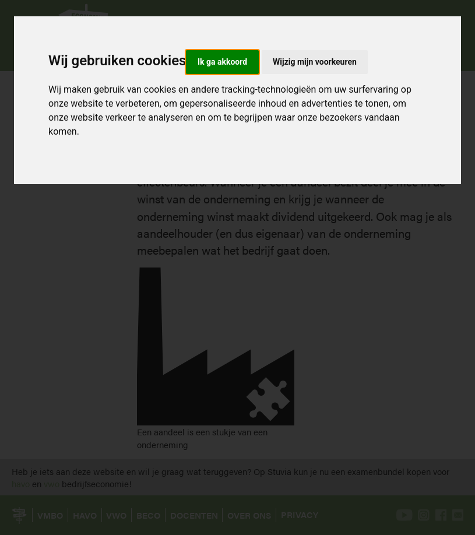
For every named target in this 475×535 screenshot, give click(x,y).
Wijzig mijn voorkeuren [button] (315, 61)
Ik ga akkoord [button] (222, 61)
